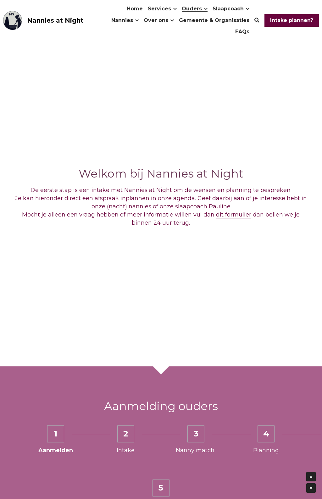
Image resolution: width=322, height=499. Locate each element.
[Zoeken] (256, 20)
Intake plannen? (291, 20)
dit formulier (233, 214)
